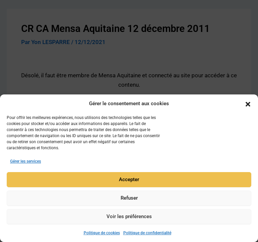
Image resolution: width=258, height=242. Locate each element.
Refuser (129, 199)
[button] (248, 105)
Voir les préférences (129, 218)
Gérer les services (25, 162)
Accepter (129, 181)
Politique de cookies (102, 234)
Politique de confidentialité (147, 234)
